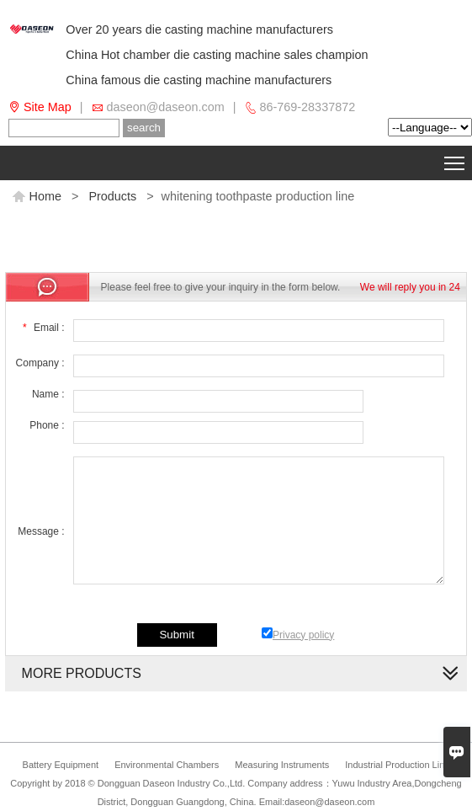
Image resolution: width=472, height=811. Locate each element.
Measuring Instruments (282, 765)
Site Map (48, 107)
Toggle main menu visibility (455, 160)
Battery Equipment (61, 765)
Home (36, 196)
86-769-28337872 (308, 107)
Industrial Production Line (397, 765)
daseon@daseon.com (166, 107)
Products (112, 196)
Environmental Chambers (166, 765)
